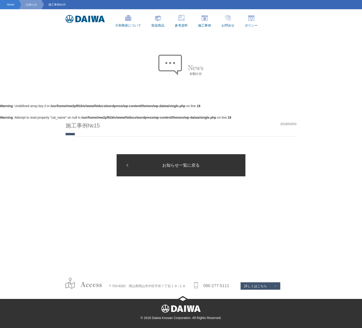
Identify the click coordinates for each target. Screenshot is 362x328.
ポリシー (251, 21)
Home (10, 4)
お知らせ (31, 4)
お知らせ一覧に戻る (162, 165)
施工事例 (204, 21)
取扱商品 (157, 21)
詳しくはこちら (255, 286)
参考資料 (181, 21)
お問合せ (227, 21)
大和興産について (128, 21)
